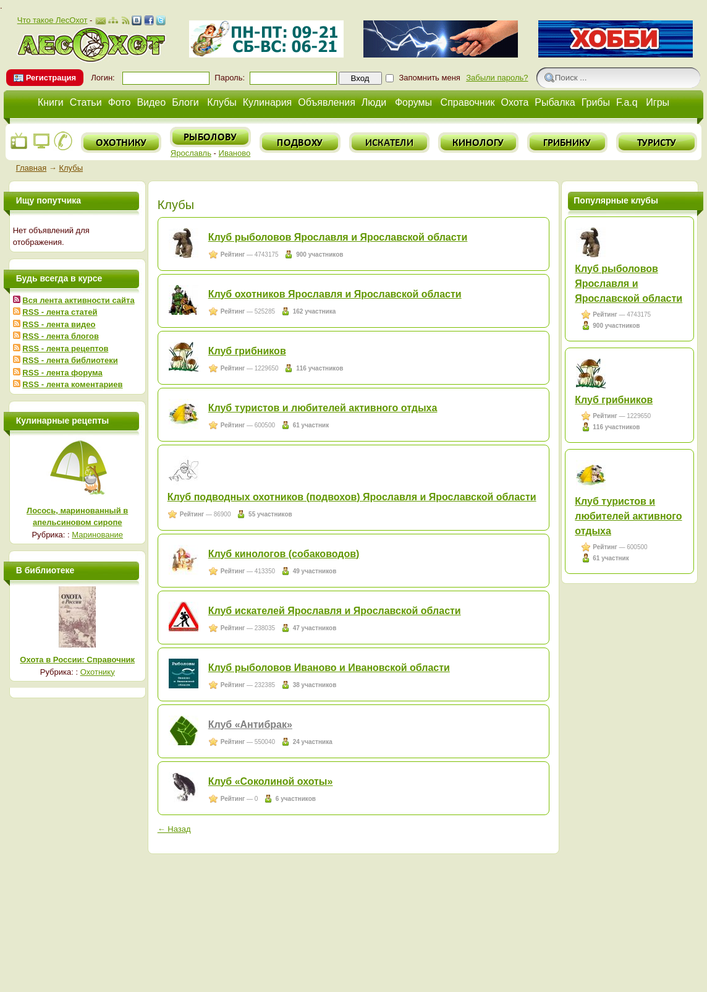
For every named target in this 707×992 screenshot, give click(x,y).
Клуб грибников (247, 351)
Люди (374, 102)
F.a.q (627, 102)
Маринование (97, 534)
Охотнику (97, 672)
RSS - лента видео (58, 324)
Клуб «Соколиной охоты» (270, 781)
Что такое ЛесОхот (52, 20)
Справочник (468, 102)
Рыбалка (555, 102)
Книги (51, 102)
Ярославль (191, 153)
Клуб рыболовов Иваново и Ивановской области (329, 667)
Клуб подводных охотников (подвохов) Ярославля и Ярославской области (351, 497)
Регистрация (51, 77)
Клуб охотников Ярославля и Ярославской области (335, 294)
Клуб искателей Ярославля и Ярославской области (334, 610)
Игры (657, 102)
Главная (31, 168)
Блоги (185, 102)
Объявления (326, 102)
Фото (119, 102)
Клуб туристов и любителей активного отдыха (323, 408)
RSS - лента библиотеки (69, 360)
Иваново (235, 153)
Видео (151, 102)
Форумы (413, 102)
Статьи (86, 102)
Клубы (222, 102)
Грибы (596, 102)
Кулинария (267, 102)
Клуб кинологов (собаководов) (284, 554)
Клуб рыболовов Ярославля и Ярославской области (338, 237)
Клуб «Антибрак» (250, 724)
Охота (515, 102)
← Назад (174, 829)
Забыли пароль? (497, 77)
